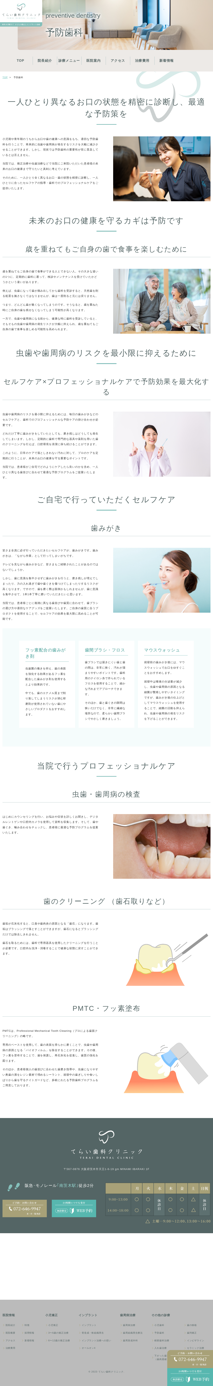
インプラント (89, 1325)
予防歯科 (159, 1333)
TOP (20, 60)
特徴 (27, 1325)
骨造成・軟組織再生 (93, 1333)
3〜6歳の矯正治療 (58, 1333)
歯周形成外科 (130, 1340)
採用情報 (29, 1333)
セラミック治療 (195, 1348)
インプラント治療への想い (96, 1340)
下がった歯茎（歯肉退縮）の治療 (165, 1357)
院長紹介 (45, 60)
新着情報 (166, 60)
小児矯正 (53, 1325)
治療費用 (142, 60)
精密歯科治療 (161, 1340)
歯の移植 (192, 1325)
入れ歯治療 (160, 1348)
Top (5, 77)
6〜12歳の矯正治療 (59, 1340)
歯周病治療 (129, 1325)
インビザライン (195, 1340)
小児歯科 (159, 1325)
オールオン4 (88, 1348)
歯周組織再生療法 (133, 1333)
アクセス (118, 60)
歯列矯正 (192, 1333)
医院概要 (10, 1333)
